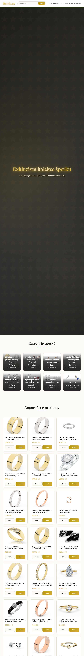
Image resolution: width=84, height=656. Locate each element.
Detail (10, 447)
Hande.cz (9, 3)
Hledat (41, 3)
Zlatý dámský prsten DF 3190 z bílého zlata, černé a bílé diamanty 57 (15, 621)
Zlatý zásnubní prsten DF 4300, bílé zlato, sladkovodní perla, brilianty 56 (68, 476)
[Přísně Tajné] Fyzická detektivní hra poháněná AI (65, 3)
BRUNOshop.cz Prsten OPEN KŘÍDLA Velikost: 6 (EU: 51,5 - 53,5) (68, 549)
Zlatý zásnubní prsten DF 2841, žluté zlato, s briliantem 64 (68, 621)
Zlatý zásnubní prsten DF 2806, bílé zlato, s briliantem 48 (68, 439)
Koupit (20, 447)
